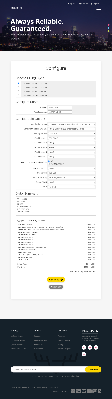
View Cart (83, 4)
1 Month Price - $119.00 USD (36, 83)
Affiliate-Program (64, 349)
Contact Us (38, 344)
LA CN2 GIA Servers (18, 340)
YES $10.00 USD (56, 164)
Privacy (60, 344)
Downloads (38, 349)
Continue (56, 279)
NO (50, 161)
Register (95, 4)
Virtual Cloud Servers (18, 349)
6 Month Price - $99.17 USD (35, 91)
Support (37, 336)
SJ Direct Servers (17, 344)
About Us (61, 336)
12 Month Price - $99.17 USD (36, 95)
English (72, 4)
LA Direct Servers (17, 336)
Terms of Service (64, 340)
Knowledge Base (40, 340)
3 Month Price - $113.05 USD (36, 87)
